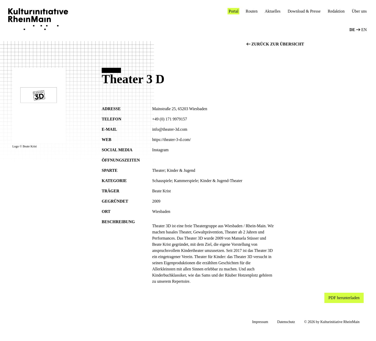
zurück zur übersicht (275, 44)
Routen (251, 11)
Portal (233, 11)
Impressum (260, 322)
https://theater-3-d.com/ (171, 139)
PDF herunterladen (344, 298)
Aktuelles (272, 11)
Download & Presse (304, 11)
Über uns (359, 11)
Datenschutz (286, 322)
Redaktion (336, 11)
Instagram (160, 150)
